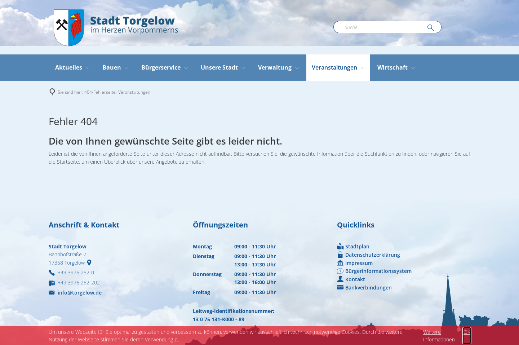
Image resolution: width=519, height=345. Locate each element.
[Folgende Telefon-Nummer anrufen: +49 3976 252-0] (71, 272)
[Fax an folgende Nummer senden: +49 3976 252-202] (74, 282)
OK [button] (466, 331)
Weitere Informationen (439, 335)
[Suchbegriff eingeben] (387, 27)
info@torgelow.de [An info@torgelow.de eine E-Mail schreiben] (75, 292)
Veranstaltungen (134, 92)
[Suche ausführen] (431, 28)
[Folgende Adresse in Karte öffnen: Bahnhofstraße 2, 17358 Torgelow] (90, 262)
